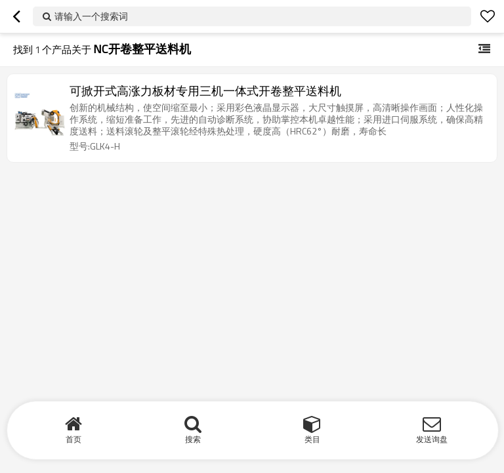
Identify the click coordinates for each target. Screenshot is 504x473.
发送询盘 (432, 439)
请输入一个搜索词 (91, 16)
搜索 (193, 439)
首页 (73, 439)
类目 (312, 439)
